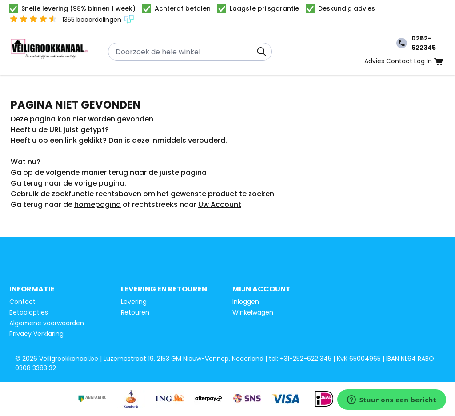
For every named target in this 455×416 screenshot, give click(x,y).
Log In (423, 61)
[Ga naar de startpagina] (49, 51)
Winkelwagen (252, 312)
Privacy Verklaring (36, 333)
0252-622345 (416, 43)
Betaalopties (28, 312)
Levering (134, 301)
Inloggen (245, 301)
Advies (374, 61)
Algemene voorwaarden (46, 323)
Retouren (135, 312)
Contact (399, 61)
